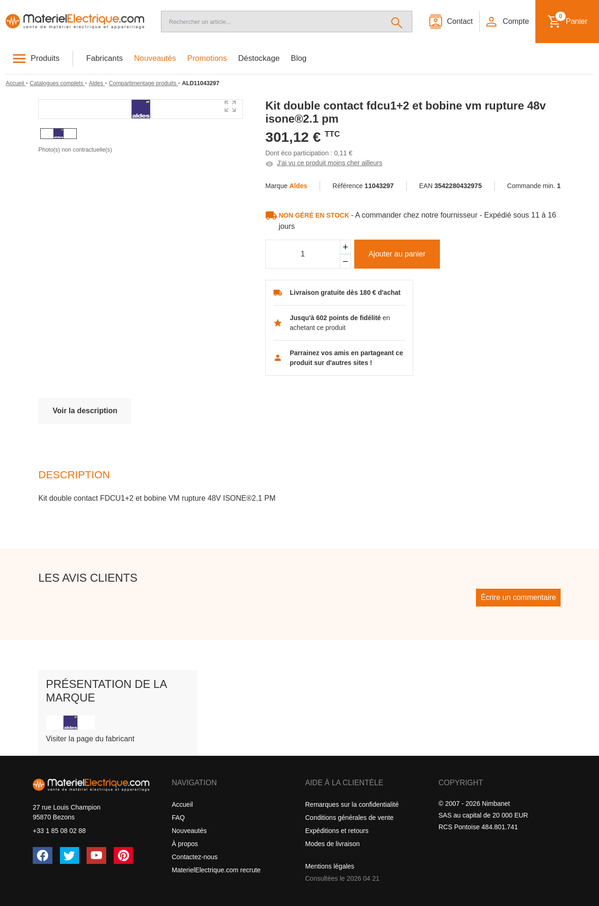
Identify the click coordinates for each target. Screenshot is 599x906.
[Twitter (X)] (70, 855)
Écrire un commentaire (518, 597)
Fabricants (104, 58)
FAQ (178, 817)
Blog (299, 58)
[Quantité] (302, 254)
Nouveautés (155, 58)
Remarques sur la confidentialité (352, 804)
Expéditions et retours (336, 830)
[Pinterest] (123, 855)
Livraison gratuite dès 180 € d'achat (345, 292)
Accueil (182, 804)
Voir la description (84, 411)
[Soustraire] (345, 261)
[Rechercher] (397, 21)
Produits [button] (45, 58)
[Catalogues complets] (57, 83)
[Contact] (450, 21)
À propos (185, 844)
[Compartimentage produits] (143, 83)
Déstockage (259, 58)
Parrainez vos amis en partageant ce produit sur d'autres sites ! (346, 357)
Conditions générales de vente (349, 817)
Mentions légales (329, 866)
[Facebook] (42, 855)
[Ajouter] (345, 247)
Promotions (207, 58)
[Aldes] (97, 83)
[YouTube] (96, 855)
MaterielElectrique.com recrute (216, 870)
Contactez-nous (195, 857)
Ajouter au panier (396, 254)
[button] (507, 21)
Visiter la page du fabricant (90, 739)
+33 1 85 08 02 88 (59, 830)
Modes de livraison (332, 844)
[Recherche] (271, 21)
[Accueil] (75, 21)
